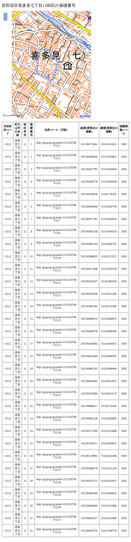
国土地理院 (85, 116)
